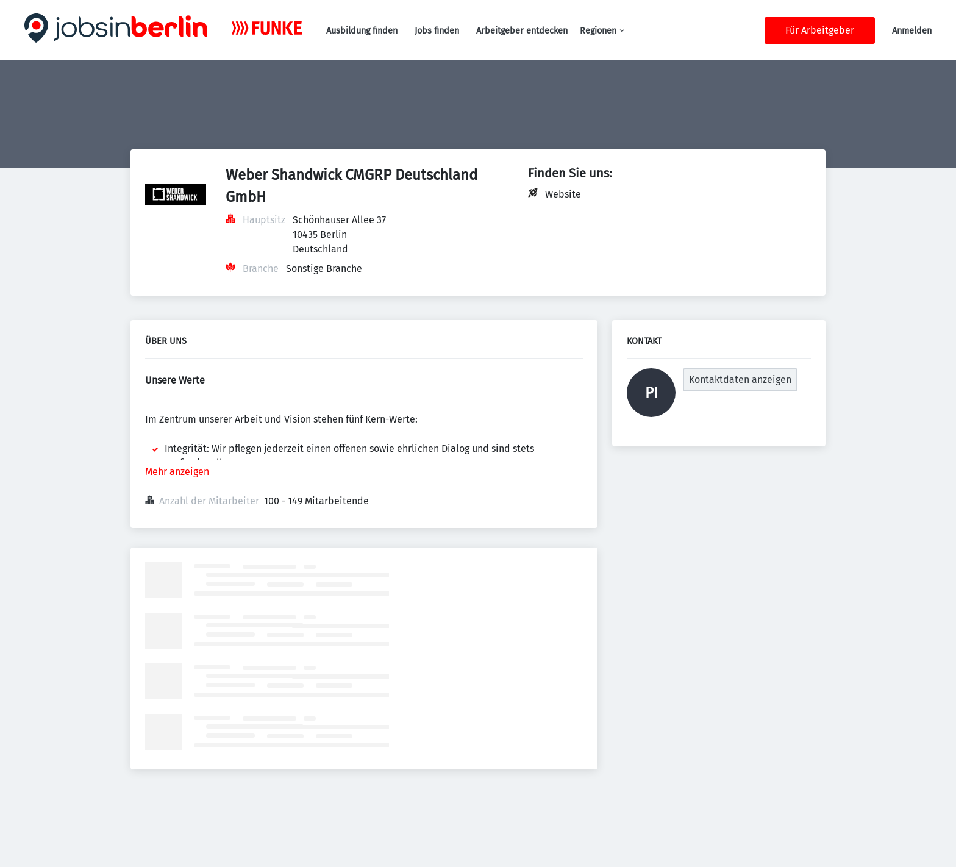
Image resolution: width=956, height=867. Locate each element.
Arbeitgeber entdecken (522, 31)
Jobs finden (437, 31)
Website (563, 194)
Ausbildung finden (362, 31)
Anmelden (912, 31)
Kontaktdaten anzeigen (740, 379)
